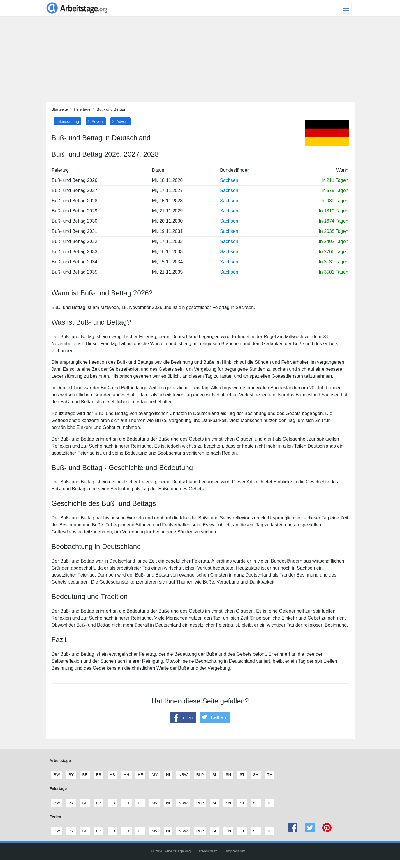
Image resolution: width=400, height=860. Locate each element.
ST (241, 775)
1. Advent (96, 121)
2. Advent (120, 121)
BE (84, 775)
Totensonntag (67, 121)
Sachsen (229, 180)
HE (140, 775)
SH (256, 775)
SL (214, 775)
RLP (200, 775)
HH (126, 775)
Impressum (235, 851)
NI (168, 775)
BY (71, 775)
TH (269, 775)
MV (154, 775)
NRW (183, 775)
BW (56, 775)
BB (98, 775)
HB (112, 775)
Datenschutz (206, 851)
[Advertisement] (200, 61)
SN (228, 775)
